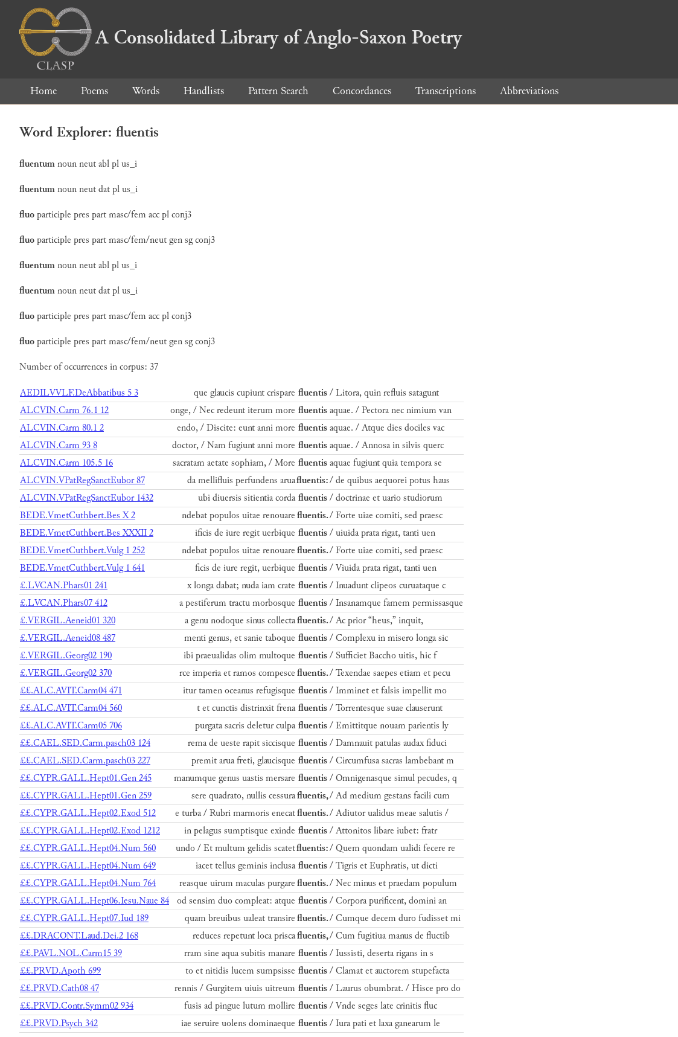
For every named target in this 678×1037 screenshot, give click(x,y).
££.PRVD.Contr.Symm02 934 (76, 1006)
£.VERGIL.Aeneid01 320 (67, 621)
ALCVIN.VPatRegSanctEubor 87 (82, 480)
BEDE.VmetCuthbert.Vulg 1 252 (82, 550)
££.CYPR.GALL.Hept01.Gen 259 (86, 796)
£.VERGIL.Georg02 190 (66, 656)
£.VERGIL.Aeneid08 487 (67, 638)
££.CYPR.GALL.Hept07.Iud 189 (84, 918)
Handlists (204, 90)
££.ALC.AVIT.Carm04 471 (71, 691)
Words (145, 90)
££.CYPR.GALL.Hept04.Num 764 (88, 883)
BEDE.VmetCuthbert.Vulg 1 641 (82, 568)
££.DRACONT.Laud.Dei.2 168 (79, 936)
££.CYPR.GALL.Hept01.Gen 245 (86, 778)
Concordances (362, 90)
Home (43, 90)
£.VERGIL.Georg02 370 (66, 673)
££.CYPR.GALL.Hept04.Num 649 (88, 866)
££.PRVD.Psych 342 (59, 1023)
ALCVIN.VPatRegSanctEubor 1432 (86, 498)
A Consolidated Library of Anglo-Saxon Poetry (240, 37)
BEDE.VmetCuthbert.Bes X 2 (77, 515)
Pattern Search (278, 90)
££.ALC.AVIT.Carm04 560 (71, 708)
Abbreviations (529, 90)
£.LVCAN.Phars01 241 (63, 585)
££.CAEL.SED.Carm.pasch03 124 (85, 743)
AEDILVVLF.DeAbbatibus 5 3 (79, 393)
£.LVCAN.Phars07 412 (63, 603)
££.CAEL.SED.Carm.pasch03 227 (85, 761)
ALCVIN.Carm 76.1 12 (64, 410)
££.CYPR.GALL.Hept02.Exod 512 (88, 813)
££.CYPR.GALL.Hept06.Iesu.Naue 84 (94, 901)
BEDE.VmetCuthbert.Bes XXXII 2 (86, 533)
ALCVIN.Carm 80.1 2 (62, 428)
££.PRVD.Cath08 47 (59, 988)
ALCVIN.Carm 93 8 (58, 445)
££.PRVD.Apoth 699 (60, 971)
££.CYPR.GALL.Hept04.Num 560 (88, 848)
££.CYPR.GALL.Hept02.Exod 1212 (90, 831)
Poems (94, 90)
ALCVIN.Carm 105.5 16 (66, 463)
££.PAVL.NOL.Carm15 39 (71, 953)
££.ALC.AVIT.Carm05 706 (71, 726)
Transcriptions (445, 90)
